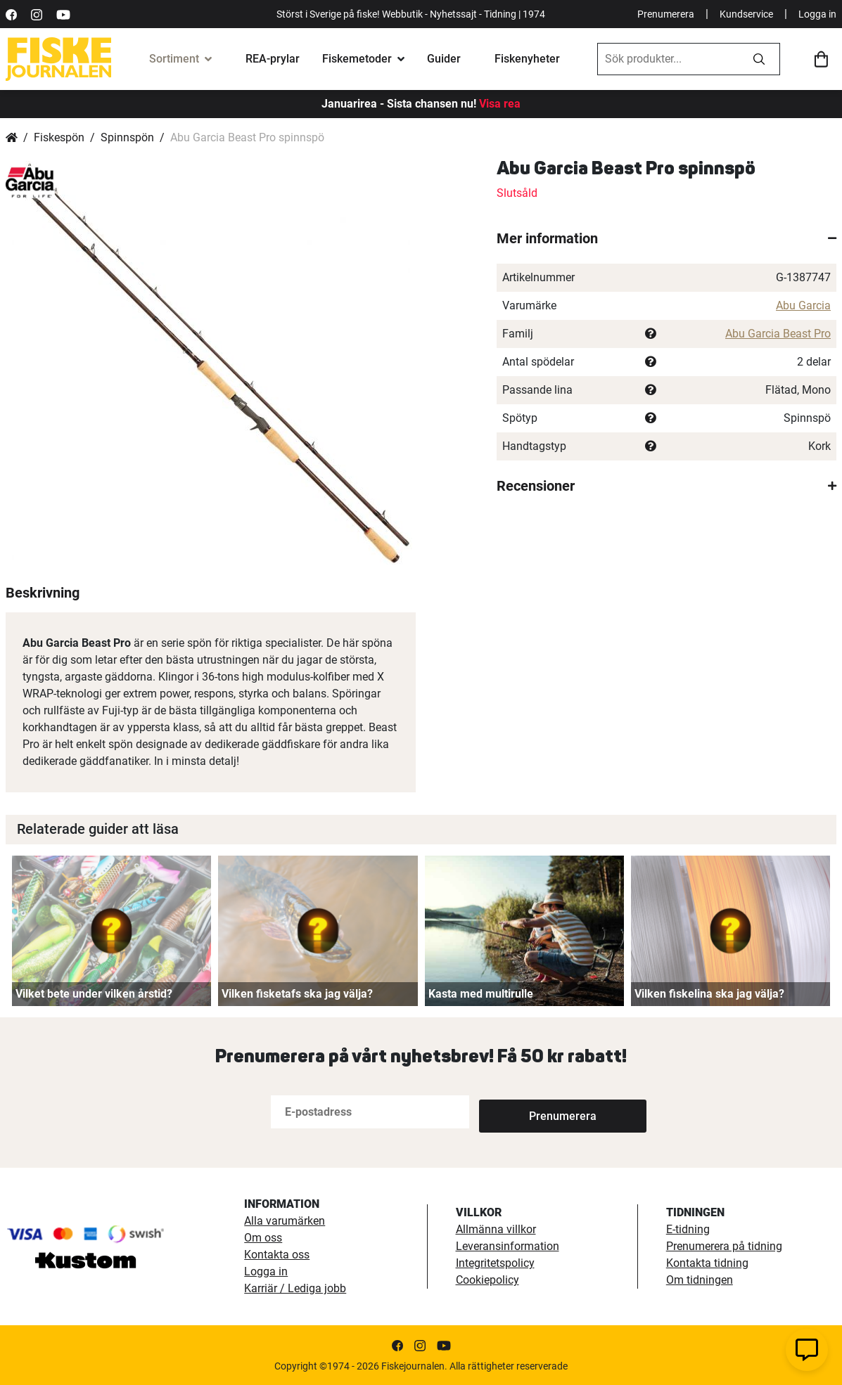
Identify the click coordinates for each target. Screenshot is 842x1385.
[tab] (666, 238)
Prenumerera (665, 14)
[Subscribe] (525, 1111)
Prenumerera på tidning (724, 1246)
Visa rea (500, 103)
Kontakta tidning (707, 1263)
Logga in (817, 14)
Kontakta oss (277, 1254)
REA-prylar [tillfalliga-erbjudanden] (272, 58)
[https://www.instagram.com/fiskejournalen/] (36, 13)
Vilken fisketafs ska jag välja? (297, 993)
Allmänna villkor (496, 1229)
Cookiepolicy (487, 1280)
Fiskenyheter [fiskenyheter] (527, 58)
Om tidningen (699, 1280)
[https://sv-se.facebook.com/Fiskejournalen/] (11, 13)
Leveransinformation (507, 1246)
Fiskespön (59, 137)
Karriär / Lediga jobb (295, 1288)
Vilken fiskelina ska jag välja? (709, 993)
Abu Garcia (803, 305)
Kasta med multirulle (480, 993)
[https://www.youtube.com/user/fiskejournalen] (63, 13)
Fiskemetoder (357, 58)
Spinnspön (127, 137)
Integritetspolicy (495, 1263)
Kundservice (746, 14)
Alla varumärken (284, 1221)
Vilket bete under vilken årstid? (93, 993)
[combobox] (668, 59)
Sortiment (174, 58)
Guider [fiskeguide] (444, 58)
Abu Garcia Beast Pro (778, 333)
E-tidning (688, 1229)
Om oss (263, 1237)
